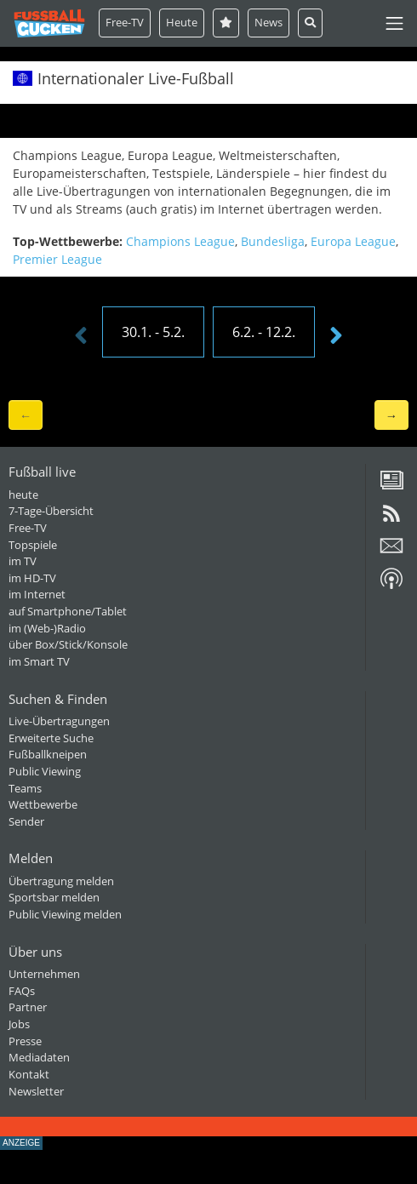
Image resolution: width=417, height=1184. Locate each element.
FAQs (22, 990)
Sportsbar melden (54, 897)
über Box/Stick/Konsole (68, 644)
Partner (28, 1007)
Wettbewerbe (43, 804)
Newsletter (36, 1091)
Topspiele (33, 544)
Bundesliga (273, 241)
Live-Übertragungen (59, 721)
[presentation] (81, 336)
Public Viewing (45, 771)
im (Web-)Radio (47, 628)
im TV (23, 561)
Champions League (180, 241)
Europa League (353, 241)
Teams (25, 788)
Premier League (57, 259)
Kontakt (29, 1074)
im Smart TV (39, 661)
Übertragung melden (61, 881)
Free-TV (125, 22)
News (268, 22)
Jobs (19, 1024)
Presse (25, 1041)
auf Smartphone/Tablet (68, 611)
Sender (26, 821)
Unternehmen (44, 973)
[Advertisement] (208, 1157)
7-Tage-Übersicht (51, 510)
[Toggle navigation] (394, 23)
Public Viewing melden (65, 914)
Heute (181, 22)
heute (23, 494)
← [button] (25, 415)
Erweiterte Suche (51, 738)
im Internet (37, 594)
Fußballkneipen (48, 754)
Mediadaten (39, 1057)
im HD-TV (32, 578)
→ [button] (391, 415)
